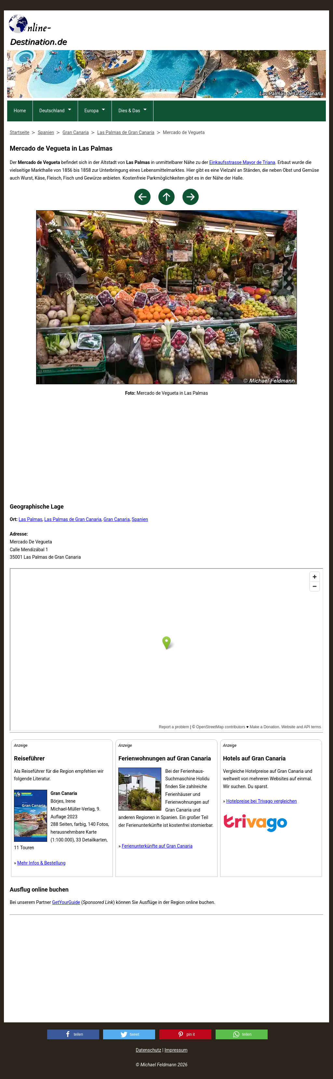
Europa (92, 110)
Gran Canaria (116, 519)
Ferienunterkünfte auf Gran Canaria (157, 846)
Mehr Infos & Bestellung (41, 863)
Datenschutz (148, 1050)
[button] (73, 1034)
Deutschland (52, 110)
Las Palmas (30, 519)
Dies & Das (129, 110)
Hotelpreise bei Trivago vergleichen (261, 801)
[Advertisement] (207, 29)
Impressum (176, 1050)
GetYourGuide (66, 902)
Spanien (140, 519)
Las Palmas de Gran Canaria (72, 519)
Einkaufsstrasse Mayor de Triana (242, 162)
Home (20, 110)
